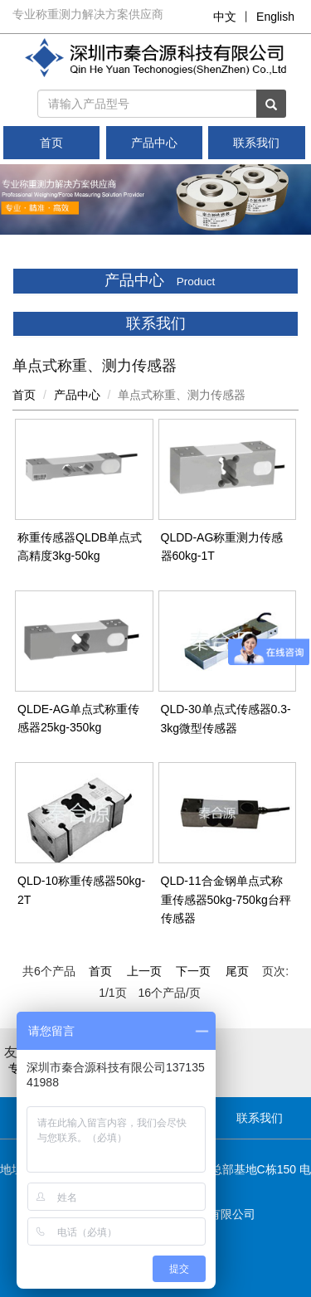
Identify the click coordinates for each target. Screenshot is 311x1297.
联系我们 (256, 142)
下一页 (193, 971)
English (275, 16)
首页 (51, 142)
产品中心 (154, 142)
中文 (224, 16)
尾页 (237, 971)
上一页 (144, 971)
